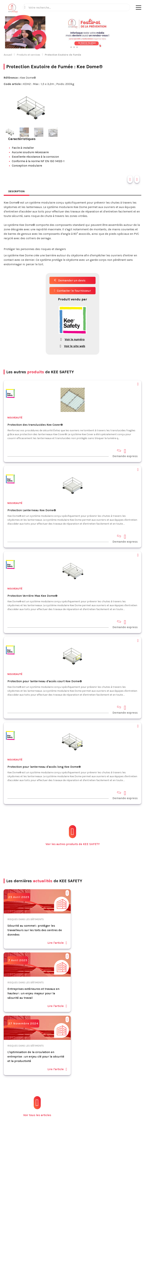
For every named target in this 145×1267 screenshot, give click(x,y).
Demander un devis (69, 280)
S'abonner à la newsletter (72, 1255)
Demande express (125, 453)
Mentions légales (53, 1236)
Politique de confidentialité (94, 1236)
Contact (64, 1190)
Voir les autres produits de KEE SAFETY (73, 835)
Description (16, 191)
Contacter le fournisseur (72, 290)
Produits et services (28, 54)
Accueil (8, 54)
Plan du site (67, 1200)
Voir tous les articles (37, 1106)
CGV (70, 1236)
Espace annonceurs (72, 1195)
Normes (64, 1184)
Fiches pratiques (70, 1179)
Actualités (66, 1168)
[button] (138, 32)
